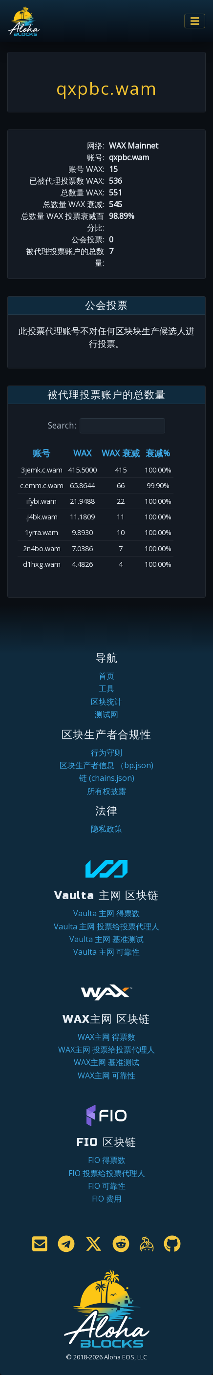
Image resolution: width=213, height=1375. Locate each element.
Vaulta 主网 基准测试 (106, 939)
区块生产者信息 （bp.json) (106, 765)
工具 (106, 688)
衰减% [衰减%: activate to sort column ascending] (158, 453)
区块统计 (106, 701)
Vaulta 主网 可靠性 (106, 951)
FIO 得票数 (107, 1160)
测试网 (106, 714)
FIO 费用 (107, 1198)
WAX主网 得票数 (106, 1036)
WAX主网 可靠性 (106, 1075)
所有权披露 (106, 791)
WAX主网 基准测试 (106, 1062)
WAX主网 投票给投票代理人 (106, 1049)
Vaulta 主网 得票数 (106, 913)
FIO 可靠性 (107, 1186)
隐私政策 (106, 828)
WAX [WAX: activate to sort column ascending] (82, 453)
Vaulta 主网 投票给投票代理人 (106, 926)
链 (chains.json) (106, 778)
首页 (106, 675)
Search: (106, 425)
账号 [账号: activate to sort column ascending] (41, 453)
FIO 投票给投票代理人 (106, 1173)
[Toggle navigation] (195, 21)
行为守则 (106, 752)
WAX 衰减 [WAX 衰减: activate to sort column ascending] (121, 453)
